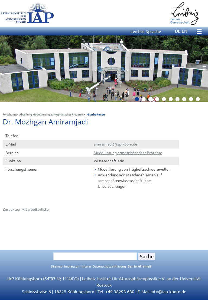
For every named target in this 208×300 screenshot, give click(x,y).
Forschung (9, 114)
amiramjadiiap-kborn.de (115, 143)
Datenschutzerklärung (109, 266)
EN (184, 31)
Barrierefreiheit (139, 266)
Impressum (72, 266)
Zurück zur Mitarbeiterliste (26, 209)
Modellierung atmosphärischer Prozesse (128, 152)
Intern (86, 266)
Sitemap (57, 266)
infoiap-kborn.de (168, 291)
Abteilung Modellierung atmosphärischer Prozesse (51, 114)
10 (199, 100)
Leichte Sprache (146, 31)
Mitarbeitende (95, 114)
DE (177, 31)
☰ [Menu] (199, 31)
